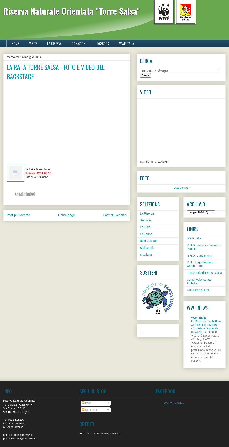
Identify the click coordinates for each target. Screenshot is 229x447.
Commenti (89, 409)
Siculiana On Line (198, 289)
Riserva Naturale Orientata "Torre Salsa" (71, 11)
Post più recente (18, 215)
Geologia (146, 220)
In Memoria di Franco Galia (204, 272)
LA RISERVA (54, 43)
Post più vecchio (115, 215)
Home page (66, 215)
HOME (15, 43)
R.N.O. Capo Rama (199, 255)
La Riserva (147, 213)
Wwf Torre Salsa (174, 403)
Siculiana (146, 254)
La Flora (145, 227)
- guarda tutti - (181, 187)
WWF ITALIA (126, 43)
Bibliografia (147, 247)
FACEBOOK (102, 43)
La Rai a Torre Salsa (37, 169)
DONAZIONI (79, 43)
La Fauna (146, 234)
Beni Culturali (148, 240)
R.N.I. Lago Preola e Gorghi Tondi (200, 264)
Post (86, 402)
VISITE (33, 43)
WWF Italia (194, 238)
